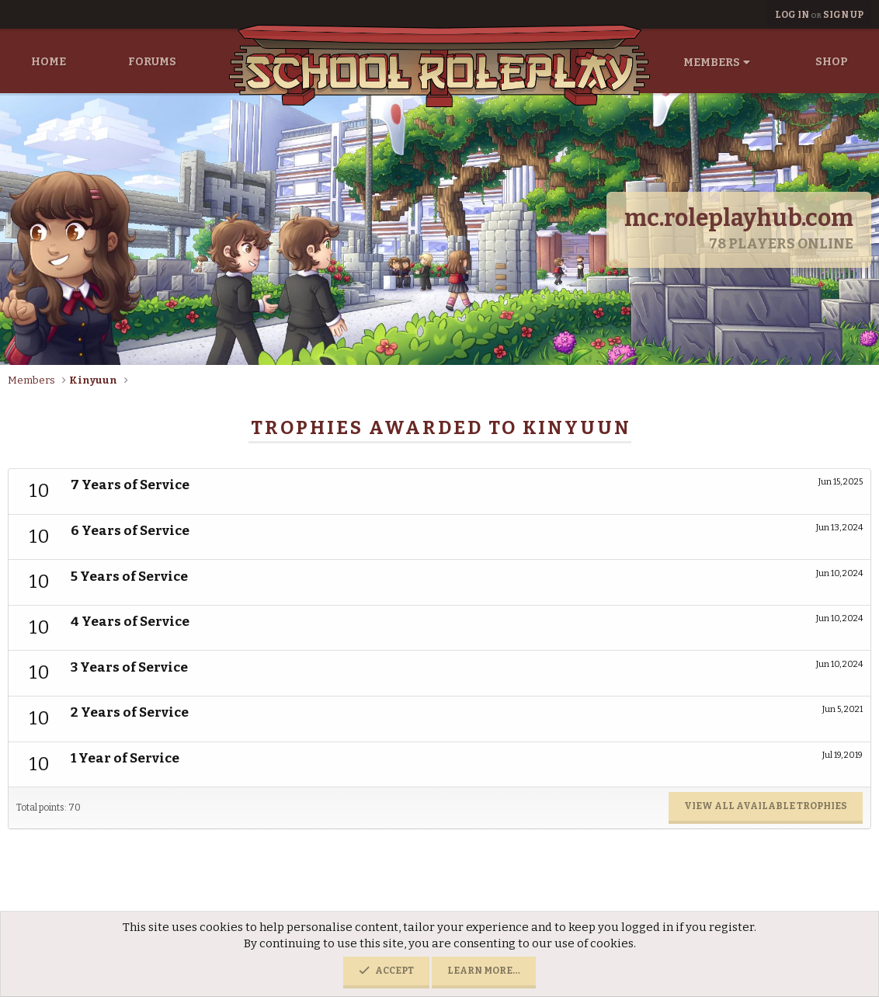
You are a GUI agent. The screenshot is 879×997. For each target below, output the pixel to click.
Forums (152, 61)
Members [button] (711, 62)
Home (48, 61)
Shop (831, 61)
